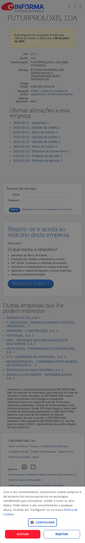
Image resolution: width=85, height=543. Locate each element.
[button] (42, 522)
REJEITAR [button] (62, 534)
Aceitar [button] (23, 534)
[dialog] (42, 515)
